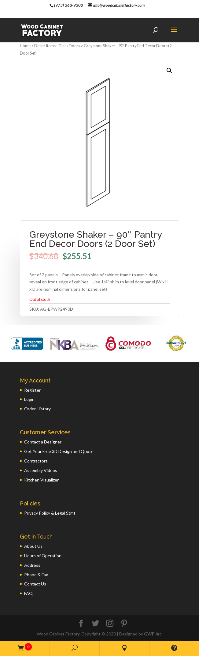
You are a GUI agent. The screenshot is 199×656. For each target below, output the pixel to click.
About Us (33, 546)
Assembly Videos (40, 470)
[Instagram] (109, 623)
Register (32, 390)
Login (29, 399)
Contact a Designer (42, 441)
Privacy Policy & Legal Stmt (50, 513)
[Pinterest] (124, 623)
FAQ (28, 593)
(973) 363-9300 (68, 5)
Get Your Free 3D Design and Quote (59, 451)
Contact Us (35, 583)
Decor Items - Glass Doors (57, 45)
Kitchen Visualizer (41, 479)
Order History (37, 408)
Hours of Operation (42, 555)
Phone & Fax (36, 574)
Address (32, 565)
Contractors (36, 460)
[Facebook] (81, 623)
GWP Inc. (153, 633)
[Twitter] (95, 623)
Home (25, 45)
